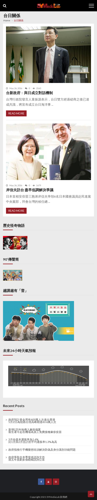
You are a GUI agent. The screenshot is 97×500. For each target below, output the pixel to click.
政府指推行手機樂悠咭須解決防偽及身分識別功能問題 (42, 449)
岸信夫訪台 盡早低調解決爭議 (29, 190)
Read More (16, 113)
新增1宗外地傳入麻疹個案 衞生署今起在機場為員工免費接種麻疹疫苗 (35, 430)
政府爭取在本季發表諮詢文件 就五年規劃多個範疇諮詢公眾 (26, 458)
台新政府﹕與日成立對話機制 (29, 93)
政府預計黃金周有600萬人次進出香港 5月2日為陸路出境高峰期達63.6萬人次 (32, 420)
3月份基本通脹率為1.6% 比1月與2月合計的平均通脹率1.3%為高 (32, 440)
